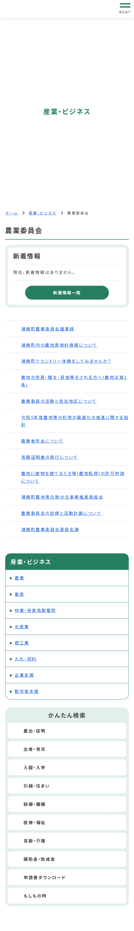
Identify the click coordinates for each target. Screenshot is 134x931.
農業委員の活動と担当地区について (59, 401)
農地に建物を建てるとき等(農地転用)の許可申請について (73, 477)
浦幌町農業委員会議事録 (48, 329)
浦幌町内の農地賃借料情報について (59, 345)
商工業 (22, 643)
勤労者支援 (27, 691)
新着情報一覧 (67, 292)
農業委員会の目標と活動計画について (61, 513)
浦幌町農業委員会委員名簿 (50, 529)
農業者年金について (42, 441)
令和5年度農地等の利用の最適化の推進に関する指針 (75, 421)
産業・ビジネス (43, 213)
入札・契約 (26, 658)
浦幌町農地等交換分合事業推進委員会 (62, 497)
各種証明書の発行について (49, 457)
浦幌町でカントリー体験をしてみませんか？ (66, 361)
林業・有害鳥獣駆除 (35, 610)
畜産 (19, 594)
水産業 (22, 626)
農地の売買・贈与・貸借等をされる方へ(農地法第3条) (74, 381)
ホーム (11, 213)
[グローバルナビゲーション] (125, 9)
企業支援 (24, 675)
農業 (19, 578)
